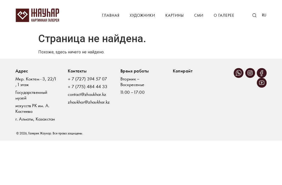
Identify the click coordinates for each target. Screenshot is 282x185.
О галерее (224, 16)
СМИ (198, 16)
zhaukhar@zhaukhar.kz (89, 102)
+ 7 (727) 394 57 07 (87, 79)
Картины (174, 16)
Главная (110, 16)
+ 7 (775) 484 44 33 (87, 87)
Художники (142, 16)
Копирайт (182, 71)
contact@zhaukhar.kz (87, 94)
